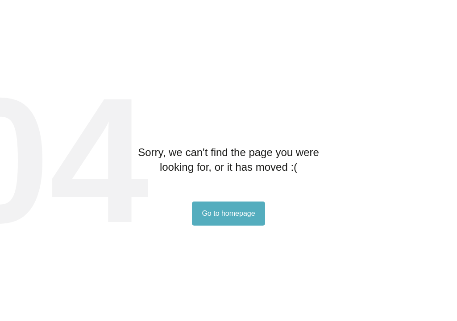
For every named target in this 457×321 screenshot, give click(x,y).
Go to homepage (228, 213)
